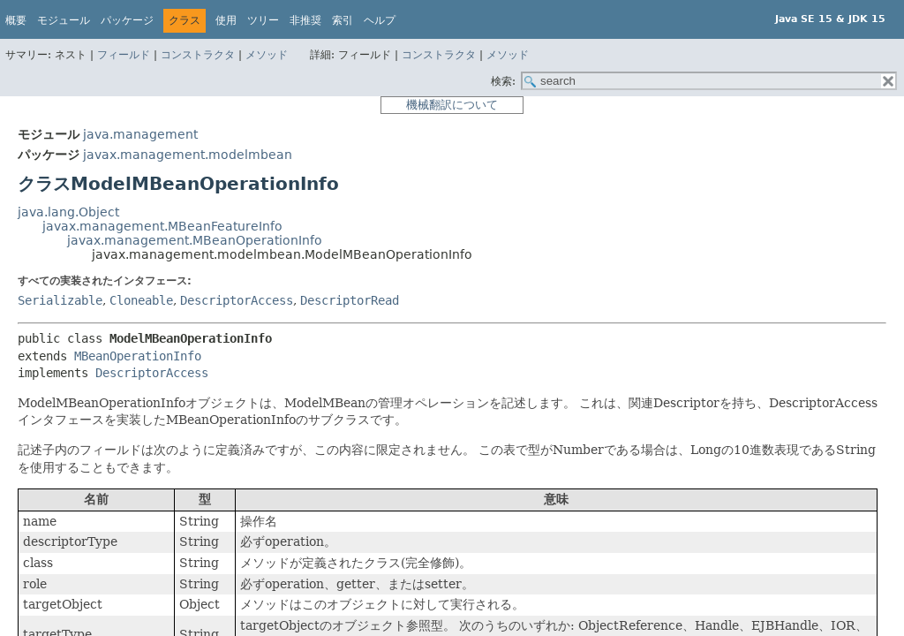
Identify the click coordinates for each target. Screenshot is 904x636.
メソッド (266, 55)
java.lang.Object (68, 212)
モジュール (63, 20)
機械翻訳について (452, 104)
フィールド (123, 55)
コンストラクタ (198, 55)
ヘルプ (380, 20)
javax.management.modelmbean (187, 155)
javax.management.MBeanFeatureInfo (162, 226)
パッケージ (127, 20)
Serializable (60, 300)
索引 (342, 20)
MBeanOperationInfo (137, 356)
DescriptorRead (349, 300)
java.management (140, 134)
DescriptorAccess (236, 300)
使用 (226, 20)
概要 (15, 20)
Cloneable (141, 300)
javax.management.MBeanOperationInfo (194, 240)
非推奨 (305, 20)
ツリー (263, 20)
